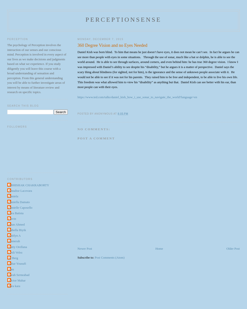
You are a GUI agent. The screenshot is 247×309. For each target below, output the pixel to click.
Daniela (13, 196)
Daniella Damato (19, 202)
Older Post (233, 248)
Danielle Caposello (20, 207)
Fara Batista (15, 213)
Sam (11, 269)
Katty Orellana (17, 247)
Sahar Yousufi (17, 263)
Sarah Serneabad (18, 275)
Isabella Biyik (17, 230)
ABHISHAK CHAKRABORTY (28, 185)
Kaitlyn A (14, 235)
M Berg (13, 258)
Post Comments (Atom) (110, 257)
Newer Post (84, 248)
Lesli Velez (15, 252)
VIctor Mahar (17, 280)
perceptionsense (124, 19)
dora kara (14, 286)
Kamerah (14, 241)
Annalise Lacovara (20, 190)
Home (159, 248)
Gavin (12, 218)
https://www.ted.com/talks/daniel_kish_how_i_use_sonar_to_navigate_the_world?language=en (137, 97)
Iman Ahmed (16, 224)
